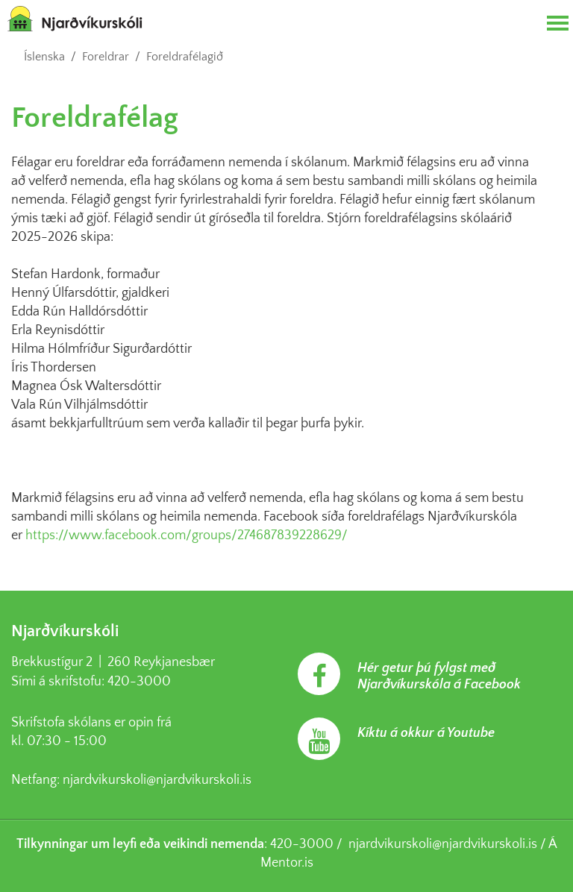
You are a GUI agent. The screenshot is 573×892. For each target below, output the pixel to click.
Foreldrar (105, 56)
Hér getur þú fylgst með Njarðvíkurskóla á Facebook (439, 676)
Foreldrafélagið (184, 56)
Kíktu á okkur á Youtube (426, 733)
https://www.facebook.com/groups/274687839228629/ (186, 535)
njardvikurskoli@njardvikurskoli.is (157, 780)
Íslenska (44, 56)
